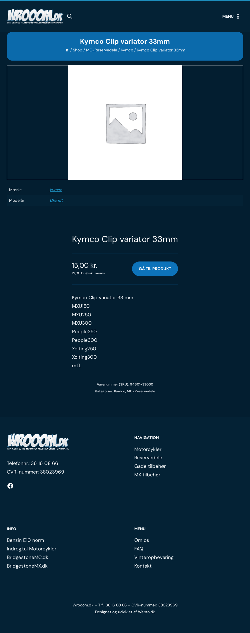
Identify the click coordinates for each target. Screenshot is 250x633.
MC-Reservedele (141, 391)
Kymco (119, 391)
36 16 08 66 (44, 463)
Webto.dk (146, 612)
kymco (56, 189)
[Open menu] (231, 16)
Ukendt (56, 200)
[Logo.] (38, 441)
